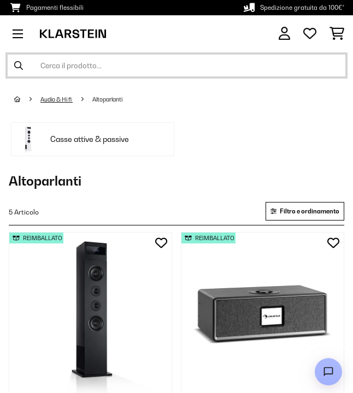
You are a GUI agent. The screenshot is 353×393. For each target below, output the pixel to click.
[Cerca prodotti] (176, 65)
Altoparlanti (107, 99)
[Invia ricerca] (18, 65)
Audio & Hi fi (56, 99)
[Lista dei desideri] (309, 34)
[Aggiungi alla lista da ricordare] (161, 243)
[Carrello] (337, 34)
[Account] (284, 33)
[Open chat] (328, 371)
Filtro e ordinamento (304, 211)
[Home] (27, 99)
